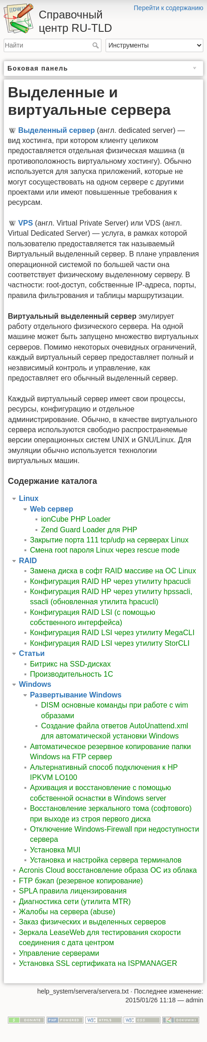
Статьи (32, 653)
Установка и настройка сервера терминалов (106, 860)
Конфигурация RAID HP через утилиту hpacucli (110, 581)
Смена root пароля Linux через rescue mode (105, 550)
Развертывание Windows (76, 695)
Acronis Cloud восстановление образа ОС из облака (108, 870)
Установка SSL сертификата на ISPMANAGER (98, 963)
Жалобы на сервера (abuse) (67, 912)
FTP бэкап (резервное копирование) (81, 881)
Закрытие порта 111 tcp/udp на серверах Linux (109, 540)
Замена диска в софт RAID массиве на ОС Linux (113, 571)
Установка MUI (55, 850)
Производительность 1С (71, 674)
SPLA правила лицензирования (73, 891)
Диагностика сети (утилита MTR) (75, 901)
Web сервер (51, 509)
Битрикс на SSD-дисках (70, 664)
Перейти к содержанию (168, 8)
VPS (25, 223)
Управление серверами (59, 953)
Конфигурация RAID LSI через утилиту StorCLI (109, 643)
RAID (28, 561)
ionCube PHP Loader (76, 519)
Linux (29, 498)
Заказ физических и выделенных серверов (92, 922)
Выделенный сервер (56, 130)
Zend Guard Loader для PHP (89, 530)
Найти (96, 45)
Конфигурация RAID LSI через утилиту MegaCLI (112, 633)
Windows (35, 684)
